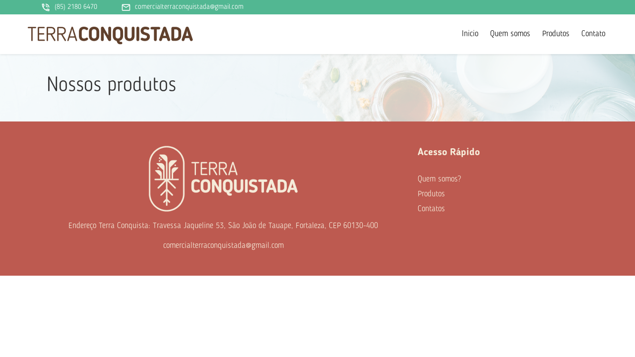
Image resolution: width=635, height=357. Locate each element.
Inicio (470, 34)
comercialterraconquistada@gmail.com (182, 7)
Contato (593, 34)
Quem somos (510, 34)
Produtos (556, 34)
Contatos (431, 209)
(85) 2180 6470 (69, 7)
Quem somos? (439, 179)
